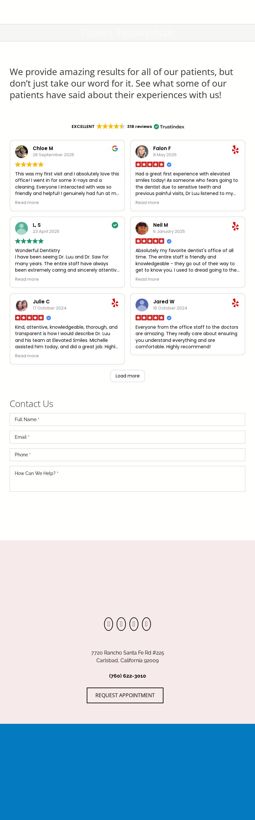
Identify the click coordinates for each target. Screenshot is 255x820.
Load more (128, 376)
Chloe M (43, 148)
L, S (37, 225)
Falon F (162, 148)
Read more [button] (27, 202)
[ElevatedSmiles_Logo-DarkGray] (128, 4)
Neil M (160, 225)
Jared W (163, 301)
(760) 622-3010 (127, 676)
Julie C (41, 301)
